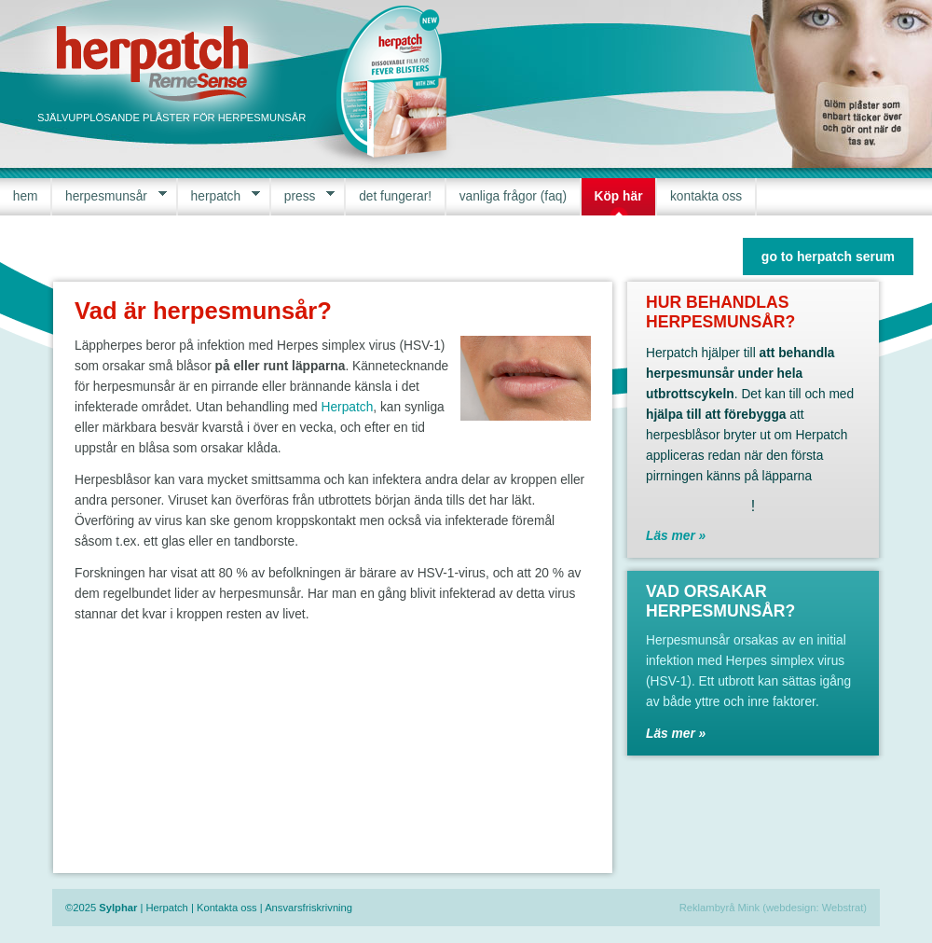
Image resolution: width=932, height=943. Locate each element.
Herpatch (347, 407)
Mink (749, 907)
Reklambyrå (707, 907)
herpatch (219, 196)
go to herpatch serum (828, 256)
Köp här (619, 196)
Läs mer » (676, 536)
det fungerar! (395, 196)
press (303, 196)
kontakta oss (706, 196)
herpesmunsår (109, 196)
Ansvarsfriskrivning (308, 907)
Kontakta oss (227, 907)
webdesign (791, 907)
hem (25, 196)
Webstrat (843, 907)
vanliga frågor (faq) (513, 196)
